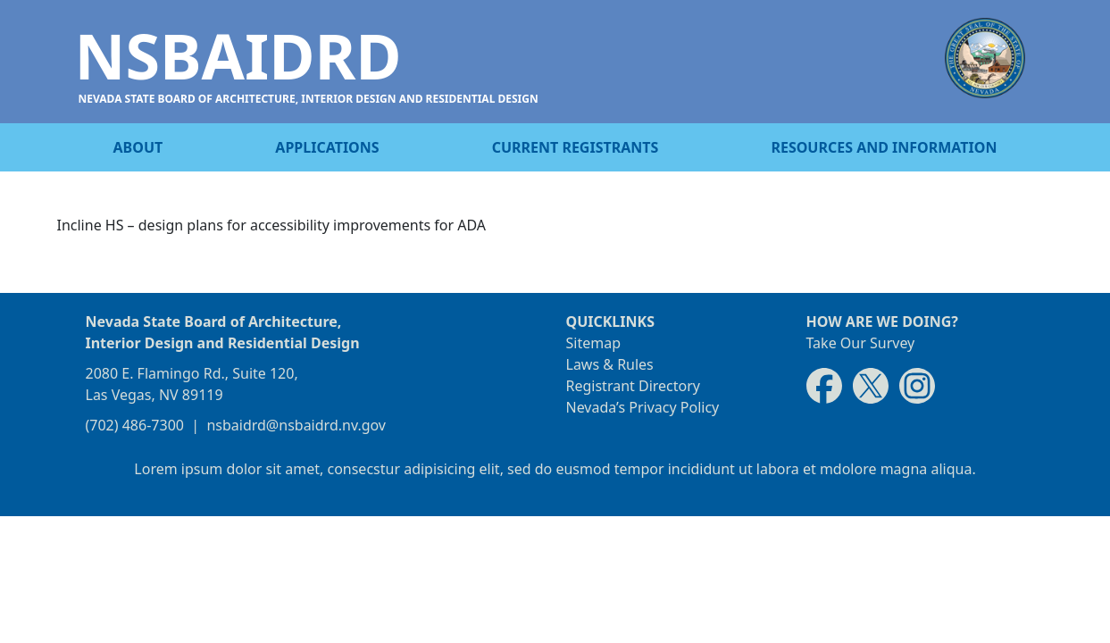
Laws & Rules (610, 364)
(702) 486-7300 (135, 425)
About (138, 147)
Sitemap (594, 343)
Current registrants (575, 147)
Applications (327, 147)
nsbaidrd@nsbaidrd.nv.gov (296, 425)
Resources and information (884, 147)
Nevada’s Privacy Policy (643, 407)
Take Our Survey (860, 343)
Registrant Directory (633, 386)
